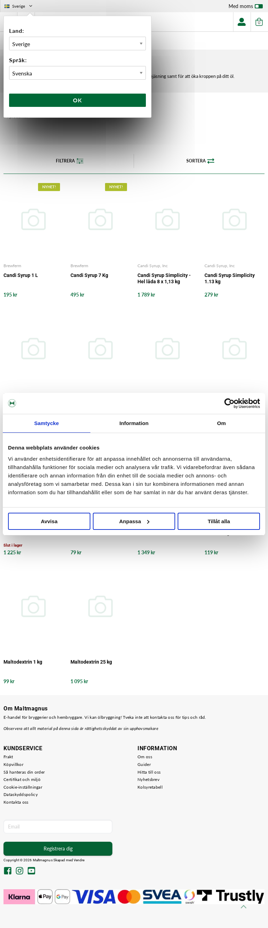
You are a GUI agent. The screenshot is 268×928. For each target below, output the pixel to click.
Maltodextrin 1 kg (22, 662)
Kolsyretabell (150, 787)
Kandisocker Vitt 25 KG (162, 533)
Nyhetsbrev (148, 779)
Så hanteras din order (24, 772)
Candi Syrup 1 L (20, 275)
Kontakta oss (16, 802)
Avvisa (49, 521)
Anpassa (134, 521)
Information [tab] (134, 423)
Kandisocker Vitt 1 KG (94, 533)
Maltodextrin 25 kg (91, 662)
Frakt (8, 756)
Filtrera (69, 161)
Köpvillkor (13, 764)
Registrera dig (58, 849)
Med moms (246, 7)
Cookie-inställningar (22, 787)
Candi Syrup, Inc (152, 265)
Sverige (19, 6)
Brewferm (12, 265)
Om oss (144, 756)
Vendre (79, 860)
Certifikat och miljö (21, 779)
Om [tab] (221, 423)
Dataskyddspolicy (20, 794)
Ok (77, 100)
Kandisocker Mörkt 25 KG (31, 533)
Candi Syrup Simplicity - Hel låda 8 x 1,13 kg (164, 278)
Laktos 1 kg (217, 533)
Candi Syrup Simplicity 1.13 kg (229, 278)
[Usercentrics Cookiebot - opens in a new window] (229, 403)
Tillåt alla (219, 521)
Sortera (200, 161)
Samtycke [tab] (46, 423)
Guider (144, 764)
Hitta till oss (149, 772)
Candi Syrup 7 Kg (89, 275)
